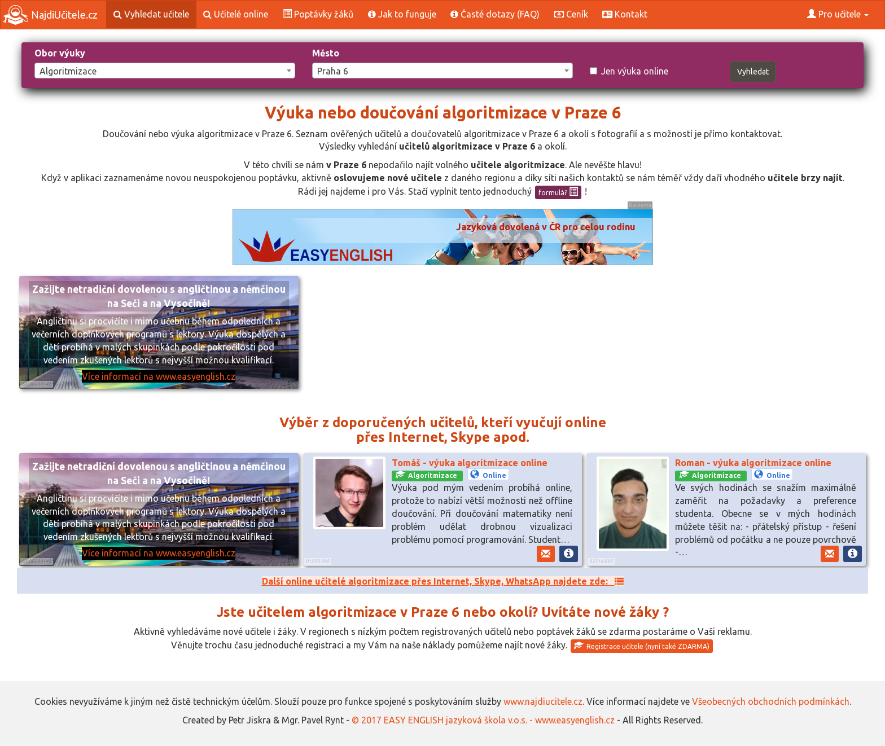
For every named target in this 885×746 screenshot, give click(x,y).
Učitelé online (235, 14)
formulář (558, 191)
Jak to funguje (402, 14)
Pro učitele (838, 14)
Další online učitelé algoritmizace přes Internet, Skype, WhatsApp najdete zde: (443, 581)
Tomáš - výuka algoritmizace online (469, 463)
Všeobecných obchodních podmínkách (770, 701)
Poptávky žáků (318, 14)
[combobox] (164, 70)
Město (325, 53)
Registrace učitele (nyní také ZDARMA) (641, 645)
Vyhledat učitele (151, 14)
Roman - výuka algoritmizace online (753, 463)
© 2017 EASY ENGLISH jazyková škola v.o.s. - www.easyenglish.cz (483, 720)
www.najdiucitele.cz (542, 701)
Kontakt (624, 14)
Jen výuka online (629, 71)
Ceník (571, 14)
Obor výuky (59, 53)
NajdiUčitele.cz (50, 15)
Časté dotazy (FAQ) (495, 14)
